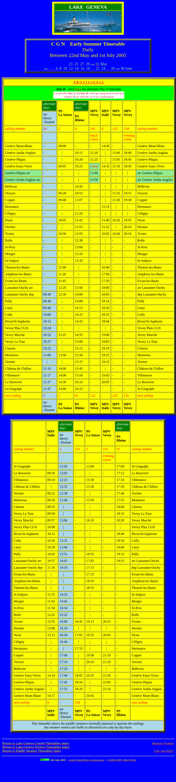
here (78, 89)
